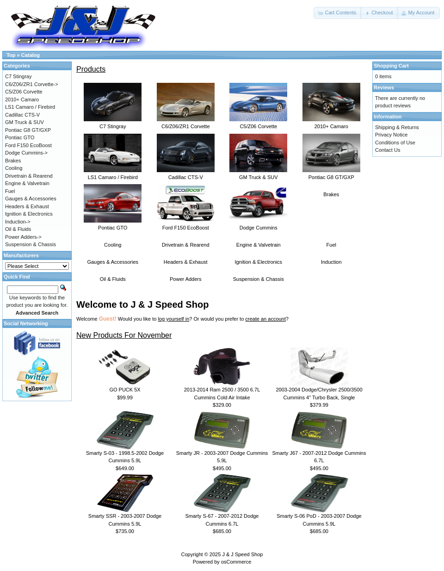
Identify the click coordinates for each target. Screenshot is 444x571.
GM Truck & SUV (258, 174)
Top (10, 55)
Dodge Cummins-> (26, 152)
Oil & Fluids (113, 279)
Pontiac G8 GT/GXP (331, 174)
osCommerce (236, 562)
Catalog (30, 55)
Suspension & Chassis (258, 279)
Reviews (384, 87)
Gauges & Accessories (112, 262)
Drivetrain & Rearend (186, 245)
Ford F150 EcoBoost (186, 224)
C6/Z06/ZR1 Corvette (186, 123)
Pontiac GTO (113, 224)
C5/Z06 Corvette (258, 123)
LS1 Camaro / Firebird (113, 174)
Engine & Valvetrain (258, 245)
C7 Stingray (113, 123)
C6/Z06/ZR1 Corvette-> (31, 84)
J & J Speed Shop (242, 554)
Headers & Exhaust (186, 262)
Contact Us (387, 150)
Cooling (112, 245)
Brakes (331, 194)
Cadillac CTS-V (186, 174)
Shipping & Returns (397, 127)
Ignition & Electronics (258, 262)
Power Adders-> (23, 237)
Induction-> (18, 221)
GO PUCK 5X (124, 389)
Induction (331, 262)
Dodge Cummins (258, 224)
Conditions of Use (395, 142)
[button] (338, 13)
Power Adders (185, 279)
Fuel (331, 245)
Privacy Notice (391, 134)
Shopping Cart (391, 65)
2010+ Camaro (331, 123)
